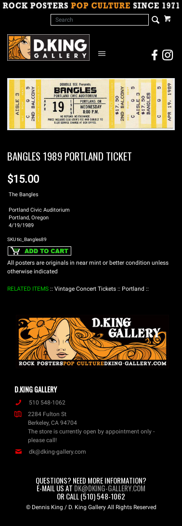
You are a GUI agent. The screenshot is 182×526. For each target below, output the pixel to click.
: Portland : (133, 288)
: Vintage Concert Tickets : (85, 288)
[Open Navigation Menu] (103, 53)
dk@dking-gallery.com (50, 451)
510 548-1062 (39, 402)
